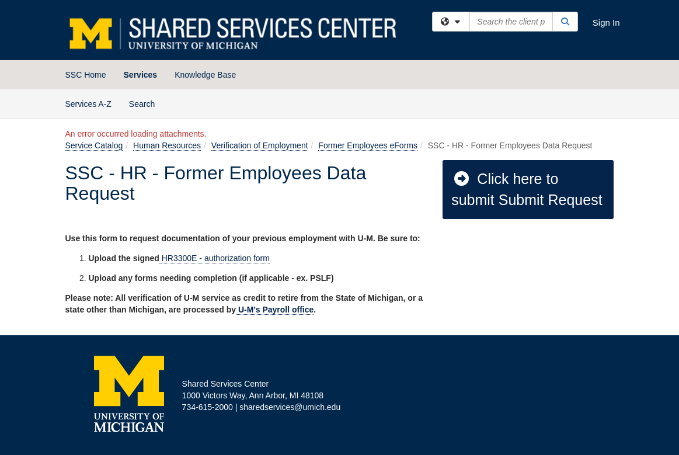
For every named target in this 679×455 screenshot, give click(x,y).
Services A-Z (88, 104)
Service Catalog (94, 145)
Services (141, 74)
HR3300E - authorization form (216, 258)
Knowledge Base (205, 74)
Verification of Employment (259, 145)
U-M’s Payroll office (275, 309)
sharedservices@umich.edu (289, 407)
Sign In (606, 22)
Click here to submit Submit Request (526, 189)
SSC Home (85, 74)
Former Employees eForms (367, 145)
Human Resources (167, 145)
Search (146, 103)
